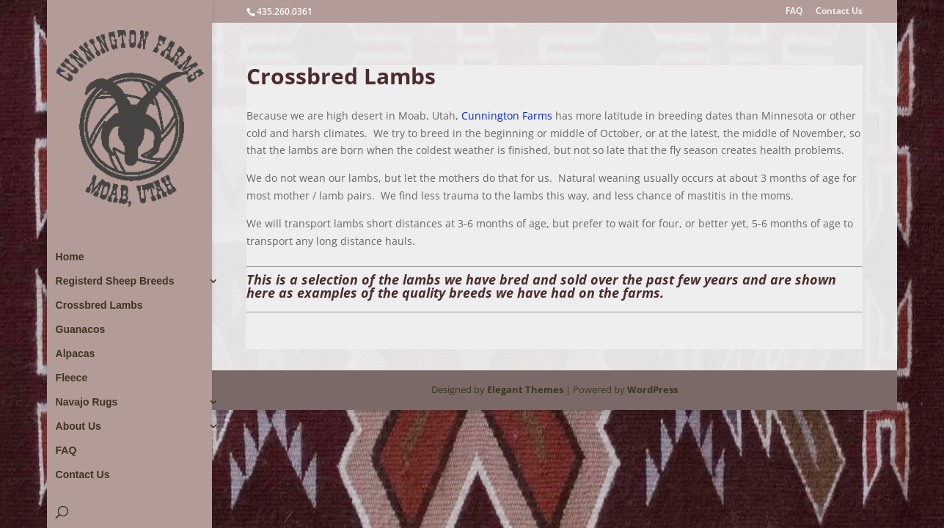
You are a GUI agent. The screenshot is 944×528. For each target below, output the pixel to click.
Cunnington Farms (506, 115)
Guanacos (81, 329)
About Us (78, 426)
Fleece (72, 378)
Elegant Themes (525, 389)
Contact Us (839, 12)
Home (70, 257)
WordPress (652, 389)
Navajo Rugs (87, 402)
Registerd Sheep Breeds (115, 281)
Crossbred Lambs (99, 305)
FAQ (794, 12)
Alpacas (75, 353)
